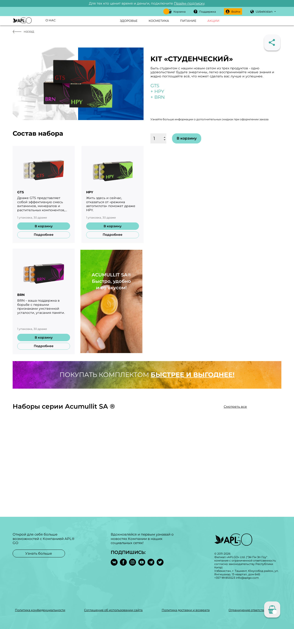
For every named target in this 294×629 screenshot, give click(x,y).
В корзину (44, 226)
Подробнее (44, 235)
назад (23, 31)
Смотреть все (235, 407)
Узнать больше (38, 553)
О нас (50, 20)
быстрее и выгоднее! (193, 375)
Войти (233, 11)
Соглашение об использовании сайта (113, 610)
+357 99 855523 (224, 577)
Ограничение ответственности (253, 610)
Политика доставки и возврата (186, 610)
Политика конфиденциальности (40, 610)
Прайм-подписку (189, 3)
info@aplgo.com (247, 577)
